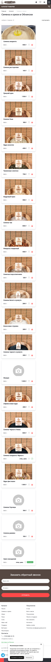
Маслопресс (5, 631)
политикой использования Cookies (19, 650)
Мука (3, 617)
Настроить (29, 657)
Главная (3, 11)
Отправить (25, 595)
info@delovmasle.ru (7, 639)
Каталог (11, 11)
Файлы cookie (30, 625)
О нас (28, 609)
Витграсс (4, 628)
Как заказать (30, 619)
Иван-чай (4, 622)
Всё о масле (30, 611)
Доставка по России (7, 642)
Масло (3, 609)
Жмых (3, 614)
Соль (2, 619)
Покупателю (30, 614)
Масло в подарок (31, 617)
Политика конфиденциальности (36, 628)
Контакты (29, 622)
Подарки (4, 625)
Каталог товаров (8, 7)
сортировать (46, 20)
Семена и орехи (6, 611)
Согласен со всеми (17, 657)
